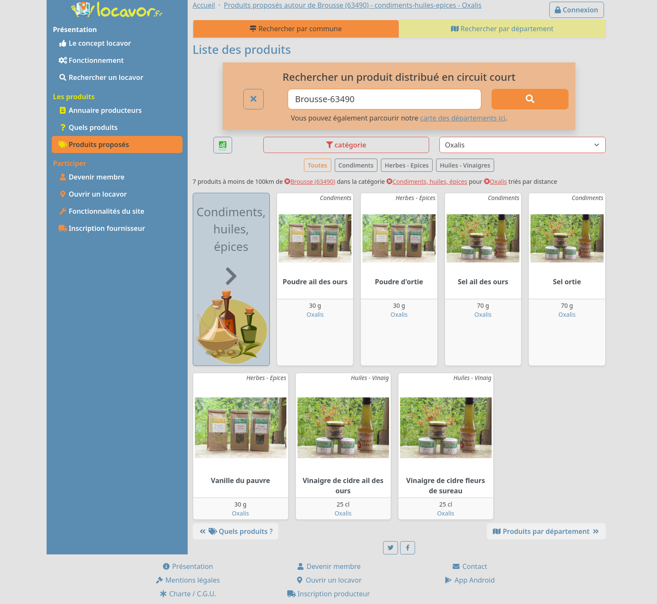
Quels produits (88, 127)
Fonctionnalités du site (101, 211)
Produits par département (546, 531)
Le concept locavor (95, 43)
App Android (469, 580)
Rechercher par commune (296, 28)
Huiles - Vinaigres (465, 165)
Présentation (187, 566)
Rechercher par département (502, 28)
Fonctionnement (91, 60)
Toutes (317, 165)
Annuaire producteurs (100, 110)
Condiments (356, 165)
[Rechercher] (530, 99)
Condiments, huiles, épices (426, 181)
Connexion (576, 10)
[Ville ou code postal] (384, 99)
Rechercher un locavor (101, 77)
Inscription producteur (328, 593)
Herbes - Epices (407, 165)
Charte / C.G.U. (187, 593)
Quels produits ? (235, 531)
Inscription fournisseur (102, 228)
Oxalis (495, 181)
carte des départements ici (462, 118)
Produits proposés (94, 144)
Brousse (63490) (309, 181)
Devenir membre (92, 177)
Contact (469, 566)
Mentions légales (187, 580)
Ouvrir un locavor (93, 194)
